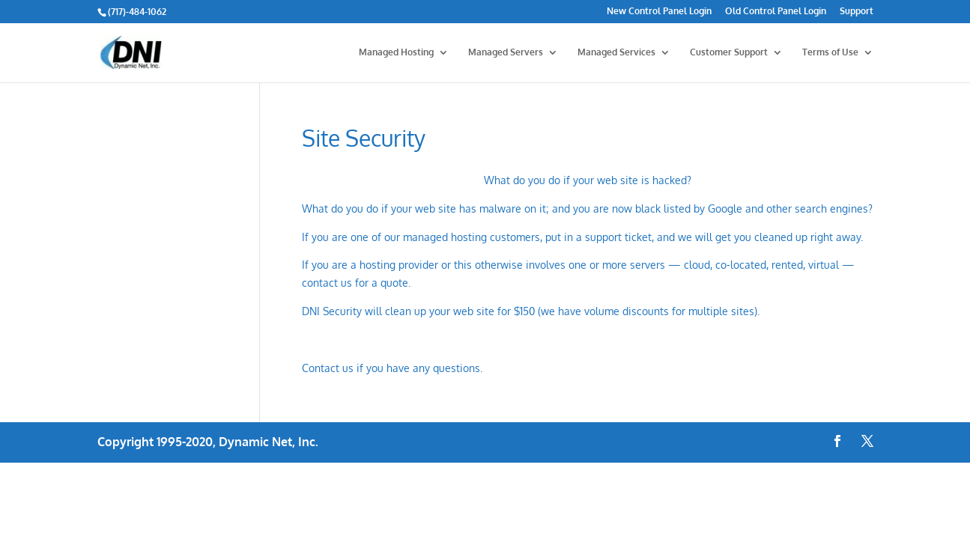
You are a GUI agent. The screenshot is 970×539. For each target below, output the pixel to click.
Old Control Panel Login (775, 11)
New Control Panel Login (659, 11)
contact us (327, 282)
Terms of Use (830, 52)
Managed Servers (505, 52)
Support (856, 11)
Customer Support (729, 52)
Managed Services (616, 52)
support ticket (618, 237)
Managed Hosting (396, 52)
